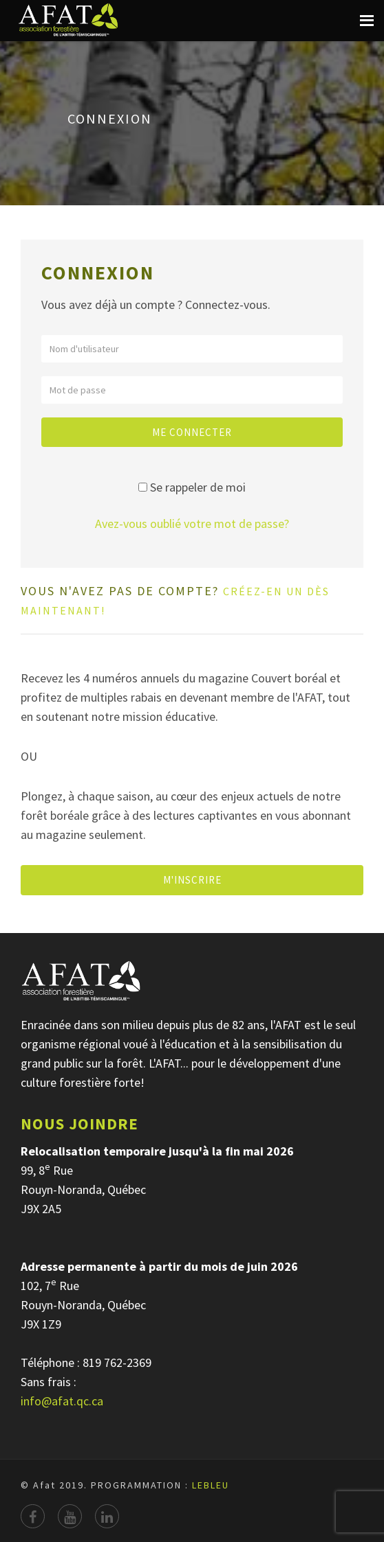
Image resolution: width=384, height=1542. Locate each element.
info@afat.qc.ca (62, 1401)
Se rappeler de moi (198, 487)
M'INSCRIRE (192, 879)
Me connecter (192, 432)
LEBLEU (210, 1485)
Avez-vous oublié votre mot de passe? (192, 523)
